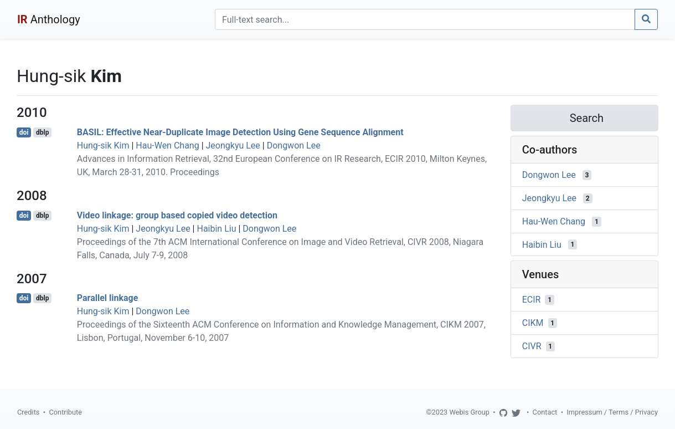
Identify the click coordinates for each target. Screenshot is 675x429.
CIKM (533, 323)
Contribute (65, 412)
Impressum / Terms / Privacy (612, 412)
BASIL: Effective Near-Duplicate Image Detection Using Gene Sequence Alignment (240, 132)
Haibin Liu (216, 228)
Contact (545, 412)
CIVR (532, 346)
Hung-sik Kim (103, 145)
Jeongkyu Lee (233, 145)
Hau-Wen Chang (167, 145)
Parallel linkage (107, 298)
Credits (28, 412)
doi (24, 132)
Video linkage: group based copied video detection (177, 215)
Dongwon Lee (294, 145)
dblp (42, 132)
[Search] (425, 19)
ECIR (531, 299)
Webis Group (469, 412)
